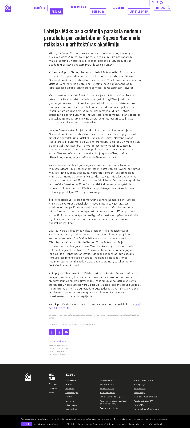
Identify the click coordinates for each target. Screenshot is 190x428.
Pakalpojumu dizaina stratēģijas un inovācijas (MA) (114, 402)
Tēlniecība (69, 388)
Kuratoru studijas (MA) (144, 400)
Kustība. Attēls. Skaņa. (144, 380)
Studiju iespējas (76, 7)
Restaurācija (139, 392)
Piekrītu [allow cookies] (26, 424)
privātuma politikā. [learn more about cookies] (160, 419)
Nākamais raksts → (57, 341)
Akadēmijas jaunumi (84, 324)
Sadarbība (118, 8)
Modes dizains (71, 409)
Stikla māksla (71, 404)
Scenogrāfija (139, 384)
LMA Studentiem (139, 11)
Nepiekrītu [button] (69, 424)
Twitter (52, 392)
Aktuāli (56, 11)
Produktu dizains (107, 392)
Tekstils (68, 396)
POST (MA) (139, 404)
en (157, 8)
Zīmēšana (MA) (72, 392)
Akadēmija (40, 8)
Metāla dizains (106, 380)
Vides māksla (139, 388)
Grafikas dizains (107, 384)
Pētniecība (98, 11)
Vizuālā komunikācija (109, 407)
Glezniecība (70, 380)
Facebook (53, 384)
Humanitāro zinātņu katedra (146, 409)
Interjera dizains (107, 388)
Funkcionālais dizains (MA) (111, 396)
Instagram (53, 388)
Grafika (68, 384)
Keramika (69, 400)
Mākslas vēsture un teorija (145, 396)
